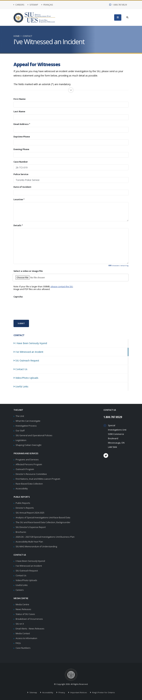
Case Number (21, 162)
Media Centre (22, 604)
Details (17, 225)
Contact (27, 36)
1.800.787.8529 (118, 4)
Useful (21, 386)
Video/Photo (26, 377)
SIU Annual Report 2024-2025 (30, 512)
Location (18, 199)
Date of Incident (22, 187)
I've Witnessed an (28, 351)
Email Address (21, 124)
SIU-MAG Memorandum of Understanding (36, 546)
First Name (20, 99)
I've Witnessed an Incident (29, 565)
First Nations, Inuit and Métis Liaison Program (38, 478)
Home (17, 36)
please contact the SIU (62, 286)
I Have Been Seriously (30, 343)
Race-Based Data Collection (29, 483)
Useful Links (22, 585)
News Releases (23, 609)
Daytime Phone (22, 136)
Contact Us (21, 575)
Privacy (61, 692)
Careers (19, 4)
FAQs (18, 643)
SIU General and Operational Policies (34, 435)
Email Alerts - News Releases (30, 628)
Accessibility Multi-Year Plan (29, 541)
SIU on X (20, 623)
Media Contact (23, 633)
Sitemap (33, 4)
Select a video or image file (28, 271)
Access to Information (26, 638)
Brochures (21, 532)
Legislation (21, 440)
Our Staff (20, 430)
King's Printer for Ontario (103, 692)
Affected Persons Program (29, 464)
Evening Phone (21, 149)
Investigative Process (26, 425)
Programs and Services (27, 459)
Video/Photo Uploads (26, 580)
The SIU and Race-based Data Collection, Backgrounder (43, 522)
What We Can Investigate (28, 421)
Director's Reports (25, 507)
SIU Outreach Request (27, 570)
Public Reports (23, 503)
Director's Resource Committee (31, 474)
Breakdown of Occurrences (29, 619)
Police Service (21, 174)
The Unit (20, 416)
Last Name (19, 111)
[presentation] (39, 308)
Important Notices (78, 692)
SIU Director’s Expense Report (31, 527)
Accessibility (22, 488)
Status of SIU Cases (25, 614)
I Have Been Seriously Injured (30, 561)
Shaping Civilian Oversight (28, 445)
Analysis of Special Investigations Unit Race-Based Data (43, 517)
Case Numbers (23, 648)
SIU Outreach (26, 360)
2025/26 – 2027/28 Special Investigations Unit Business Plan (45, 536)
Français (47, 4)
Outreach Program (25, 469)
